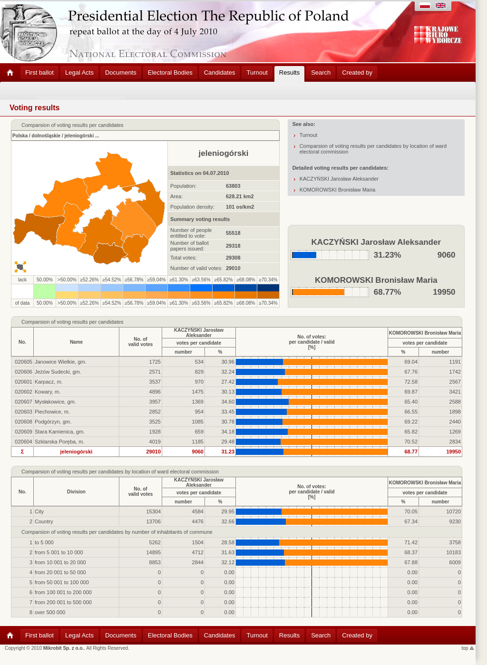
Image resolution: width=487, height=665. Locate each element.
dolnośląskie (46, 135)
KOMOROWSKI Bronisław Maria (338, 190)
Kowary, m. (47, 392)
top (468, 648)
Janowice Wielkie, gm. (61, 362)
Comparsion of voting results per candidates (72, 322)
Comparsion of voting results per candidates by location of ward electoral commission (120, 471)
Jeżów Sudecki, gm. (58, 372)
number (183, 352)
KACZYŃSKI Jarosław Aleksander (339, 179)
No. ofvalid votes (140, 342)
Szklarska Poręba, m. (60, 441)
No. (22, 342)
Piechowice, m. (52, 411)
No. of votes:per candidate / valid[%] (311, 342)
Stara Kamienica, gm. (60, 431)
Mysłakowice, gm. (55, 402)
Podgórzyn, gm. (53, 421)
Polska (20, 135)
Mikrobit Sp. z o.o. (63, 648)
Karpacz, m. (49, 382)
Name (76, 342)
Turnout (309, 135)
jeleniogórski (79, 135)
